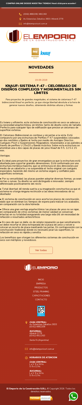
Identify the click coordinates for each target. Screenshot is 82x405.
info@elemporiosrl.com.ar (35, 23)
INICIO (41, 279)
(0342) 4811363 (37, 335)
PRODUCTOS (41, 287)
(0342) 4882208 (30, 14)
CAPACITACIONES (41, 295)
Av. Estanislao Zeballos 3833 (36, 19)
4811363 (43, 14)
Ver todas (41, 250)
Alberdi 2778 (57, 19)
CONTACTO (41, 299)
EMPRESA (41, 283)
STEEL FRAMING (41, 291)
